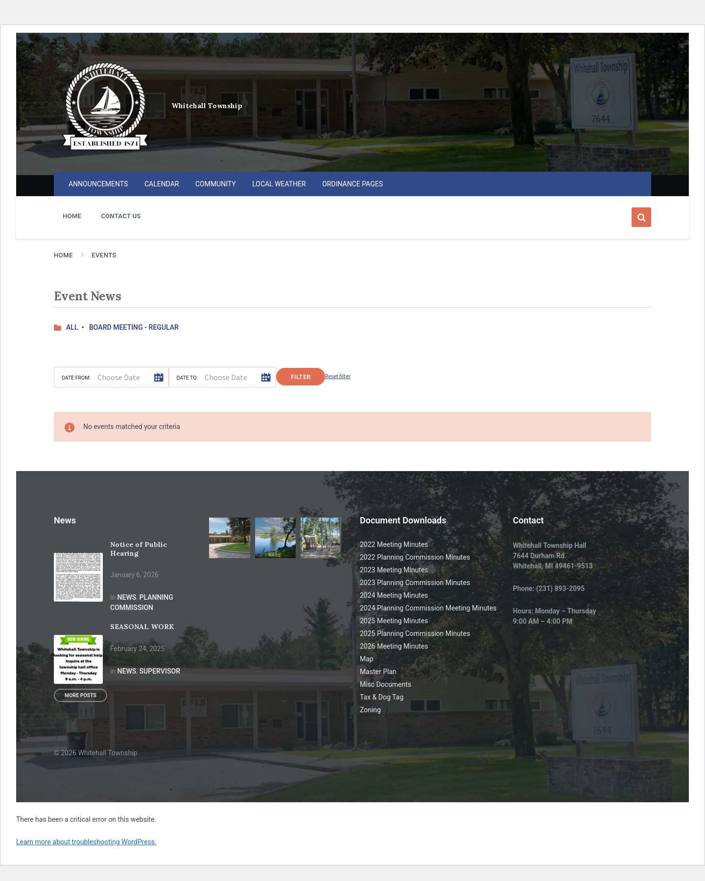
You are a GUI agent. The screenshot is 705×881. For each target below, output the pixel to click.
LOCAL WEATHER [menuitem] (279, 184)
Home (63, 255)
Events (104, 255)
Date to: (187, 378)
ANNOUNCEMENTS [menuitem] (98, 184)
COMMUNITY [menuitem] (215, 184)
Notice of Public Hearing (138, 549)
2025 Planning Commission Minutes (415, 633)
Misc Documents (385, 684)
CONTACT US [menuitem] (121, 216)
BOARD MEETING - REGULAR (134, 327)
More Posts (80, 695)
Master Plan (378, 672)
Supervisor (159, 671)
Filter (300, 376)
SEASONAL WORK (142, 626)
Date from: (76, 378)
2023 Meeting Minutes (394, 570)
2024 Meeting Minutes (394, 595)
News (127, 597)
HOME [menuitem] (72, 216)
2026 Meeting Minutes (394, 646)
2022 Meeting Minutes (394, 544)
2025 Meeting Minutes (394, 621)
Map (367, 659)
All (72, 327)
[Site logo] (105, 152)
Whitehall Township (206, 105)
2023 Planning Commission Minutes (415, 583)
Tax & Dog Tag (381, 697)
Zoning (370, 710)
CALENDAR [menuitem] (161, 184)
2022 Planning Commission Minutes (415, 557)
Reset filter (338, 376)
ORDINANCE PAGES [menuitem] (352, 184)
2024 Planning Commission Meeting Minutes (428, 608)
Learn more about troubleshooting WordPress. (86, 842)
